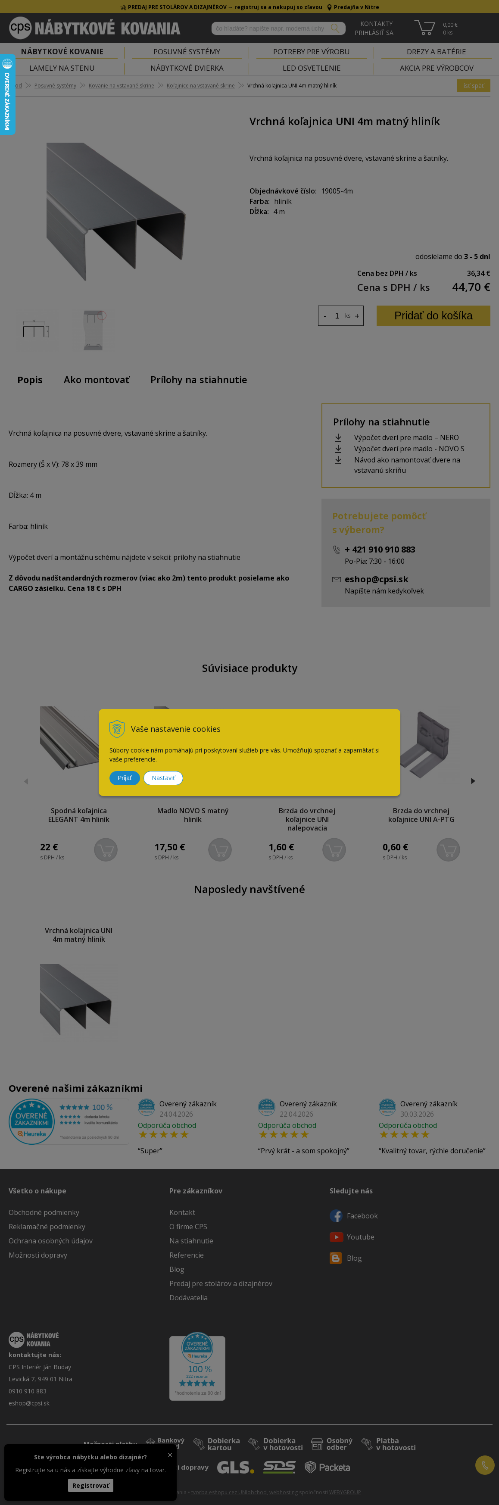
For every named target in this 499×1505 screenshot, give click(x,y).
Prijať (125, 777)
